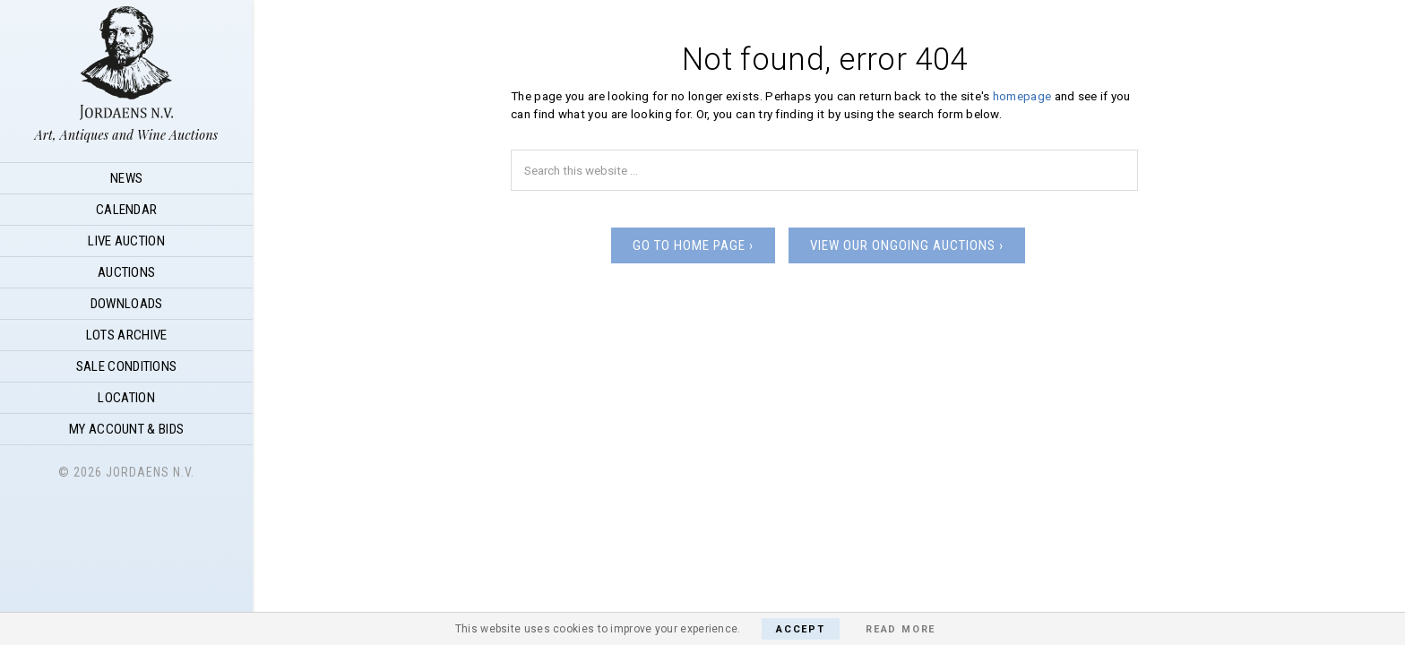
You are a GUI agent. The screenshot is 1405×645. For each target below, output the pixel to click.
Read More (900, 629)
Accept (800, 629)
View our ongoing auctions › (907, 245)
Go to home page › (693, 245)
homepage (1022, 96)
